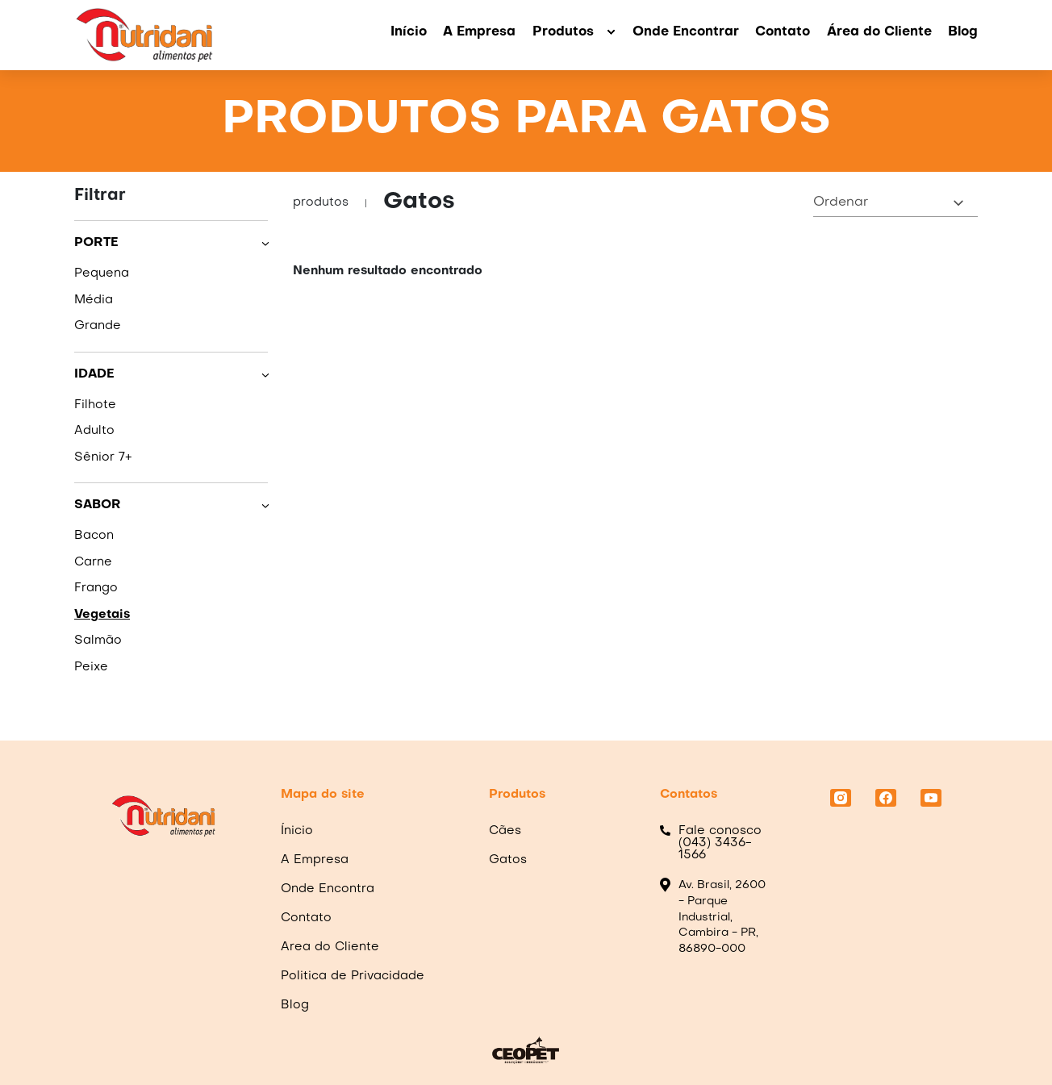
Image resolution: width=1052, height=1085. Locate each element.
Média (93, 300)
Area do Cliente (330, 947)
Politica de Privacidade (352, 976)
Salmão (98, 640)
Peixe (91, 667)
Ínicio (297, 831)
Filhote (95, 405)
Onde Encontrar (685, 32)
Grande (97, 326)
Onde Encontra (327, 889)
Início (408, 32)
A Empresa (479, 32)
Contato (782, 32)
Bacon (94, 535)
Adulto (94, 430)
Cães (505, 831)
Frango (96, 588)
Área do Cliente (879, 32)
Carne (93, 562)
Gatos (508, 860)
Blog (963, 32)
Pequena (101, 273)
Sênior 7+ (103, 457)
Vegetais (102, 614)
